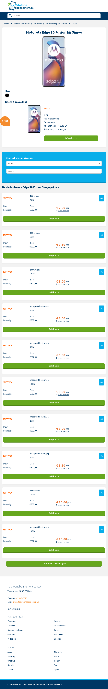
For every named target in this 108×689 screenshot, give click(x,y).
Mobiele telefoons (22, 23)
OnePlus (11, 660)
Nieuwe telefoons (15, 630)
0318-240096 (21, 598)
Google (10, 665)
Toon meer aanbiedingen (54, 563)
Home (6, 23)
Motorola (38, 23)
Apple (9, 652)
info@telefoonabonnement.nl (26, 602)
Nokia (56, 656)
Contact (57, 621)
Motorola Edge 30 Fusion (56, 23)
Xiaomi (10, 669)
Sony (56, 665)
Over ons (11, 634)
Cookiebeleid (60, 625)
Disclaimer (58, 634)
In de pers (11, 638)
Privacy (57, 630)
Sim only (11, 625)
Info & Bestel (71, 138)
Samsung (11, 656)
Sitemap (57, 638)
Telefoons (12, 621)
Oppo (56, 669)
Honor (57, 660)
